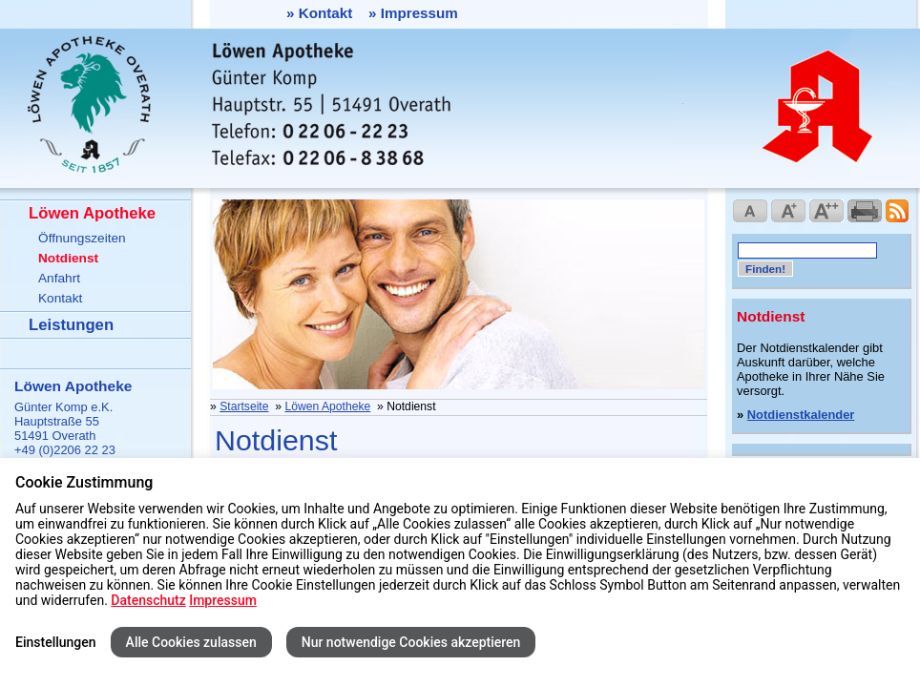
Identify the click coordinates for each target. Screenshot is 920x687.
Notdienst (68, 258)
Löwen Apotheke (92, 213)
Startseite (244, 406)
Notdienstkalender (801, 414)
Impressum (419, 13)
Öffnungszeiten (82, 238)
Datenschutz (148, 600)
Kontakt (326, 13)
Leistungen (71, 325)
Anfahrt (59, 278)
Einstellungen (55, 642)
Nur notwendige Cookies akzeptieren (411, 642)
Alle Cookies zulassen (191, 642)
